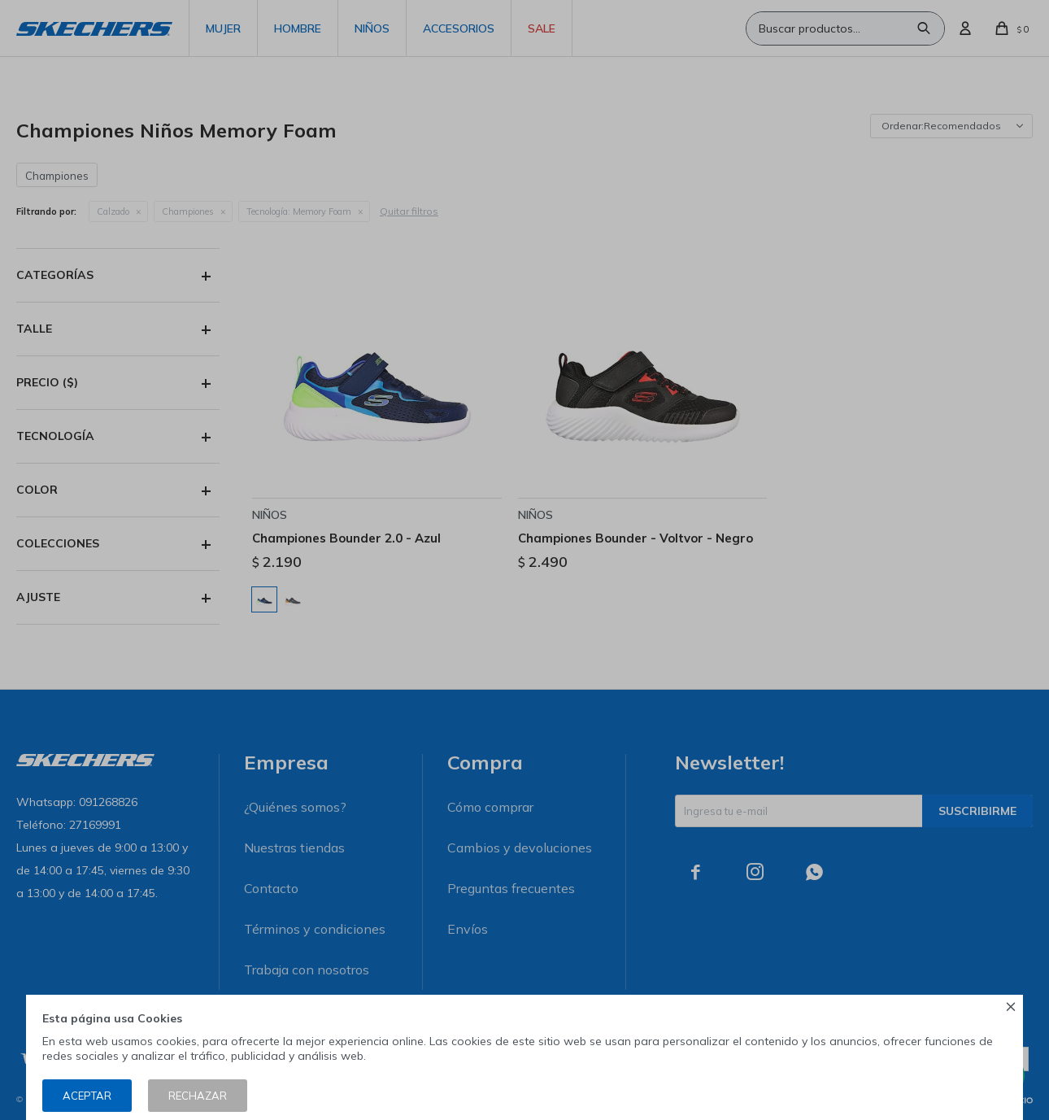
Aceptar (87, 1095)
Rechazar (197, 1095)
